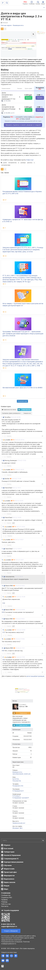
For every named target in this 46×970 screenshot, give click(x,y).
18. (3, 639)
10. (3, 526)
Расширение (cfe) (17, 786)
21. (3, 657)
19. (3, 630)
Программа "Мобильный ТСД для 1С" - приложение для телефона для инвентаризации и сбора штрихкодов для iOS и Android (22, 334)
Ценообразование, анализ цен (21, 774)
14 (3, 603)
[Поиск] (7, 3)
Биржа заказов (9, 882)
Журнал (7, 845)
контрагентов (12, 162)
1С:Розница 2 (16, 796)
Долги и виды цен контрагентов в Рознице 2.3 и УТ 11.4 (21, 16)
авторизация (40, 676)
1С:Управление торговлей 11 (20, 798)
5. (2, 478)
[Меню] (2, 3)
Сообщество (6, 895)
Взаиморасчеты (17, 772)
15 (3, 612)
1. (2, 417)
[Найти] (43, 840)
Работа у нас (6, 904)
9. (2, 539)
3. (2, 460)
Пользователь (16, 781)
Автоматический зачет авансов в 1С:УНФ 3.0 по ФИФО (22, 388)
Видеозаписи (9, 879)
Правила (4, 900)
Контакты (4, 906)
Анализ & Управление (12, 855)
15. (3, 597)
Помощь (4, 902)
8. (2, 517)
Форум (6, 886)
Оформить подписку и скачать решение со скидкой (23, 125)
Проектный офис (10, 872)
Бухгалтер (15, 779)
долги (5, 162)
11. (2, 549)
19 (3, 650)
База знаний (8, 848)
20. (3, 648)
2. (2, 440)
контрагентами (5, 165)
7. (2, 501)
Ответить (9, 436)
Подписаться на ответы (9, 409)
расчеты (29, 162)
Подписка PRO (6, 897)
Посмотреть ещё (22, 401)
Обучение (8, 865)
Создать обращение (11, 931)
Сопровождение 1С (11, 859)
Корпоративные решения (13, 862)
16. (2, 609)
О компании (5, 893)
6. (2, 488)
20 (4, 660)
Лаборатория (9, 852)
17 (3, 632)
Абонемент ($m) (17, 828)
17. (2, 619)
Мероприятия (9, 875)
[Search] (23, 840)
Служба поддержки (11, 910)
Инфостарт (30, 160)
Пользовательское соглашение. (12, 942)
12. (2, 560)
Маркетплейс (9, 869)
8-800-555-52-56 (8, 924)
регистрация (30, 676)
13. (2, 576)
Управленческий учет (18, 823)
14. (3, 585)
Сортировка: (11, 413)
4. (2, 469)
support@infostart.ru (9, 926)
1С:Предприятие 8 (17, 791)
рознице (23, 162)
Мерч (6, 889)
